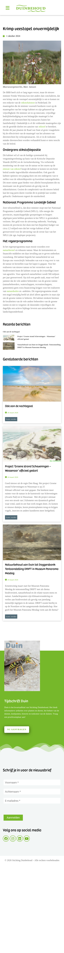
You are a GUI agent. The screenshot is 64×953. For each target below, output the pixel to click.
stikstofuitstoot (28, 102)
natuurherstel (9, 250)
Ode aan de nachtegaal (11, 332)
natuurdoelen (13, 291)
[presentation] (25, 809)
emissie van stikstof (12, 169)
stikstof (42, 126)
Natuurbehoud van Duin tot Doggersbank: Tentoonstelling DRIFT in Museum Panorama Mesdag (31, 568)
